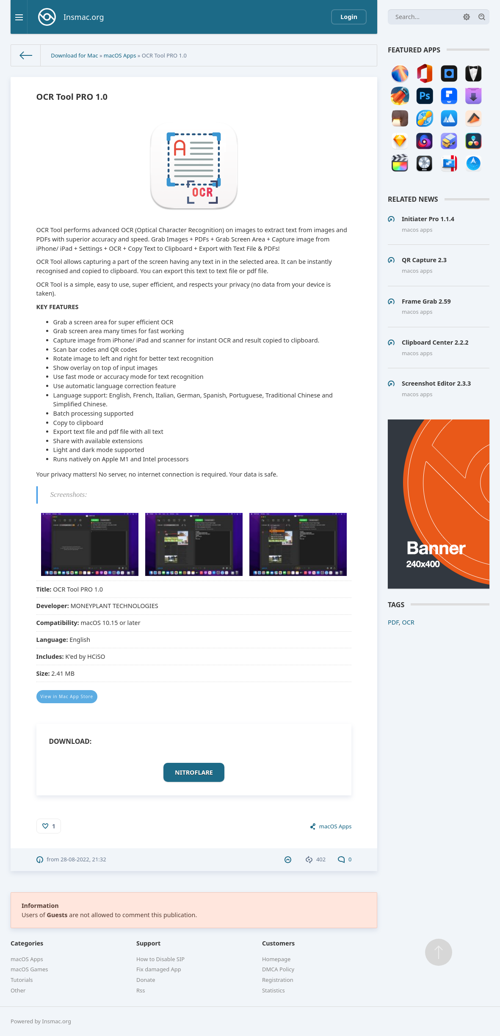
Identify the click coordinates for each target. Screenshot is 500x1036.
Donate (145, 980)
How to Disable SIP (160, 959)
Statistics (273, 990)
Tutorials (22, 980)
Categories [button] (27, 943)
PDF (393, 622)
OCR (408, 622)
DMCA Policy (278, 969)
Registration (277, 980)
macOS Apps (120, 55)
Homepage (276, 959)
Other (18, 990)
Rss (140, 990)
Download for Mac (74, 55)
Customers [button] (278, 943)
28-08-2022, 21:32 (83, 859)
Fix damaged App (158, 969)
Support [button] (148, 943)
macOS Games (29, 969)
